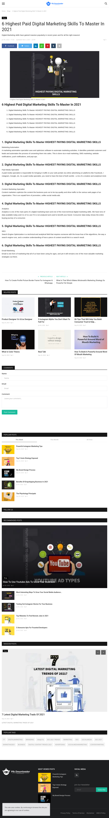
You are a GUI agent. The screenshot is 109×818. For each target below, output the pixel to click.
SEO (77, 739)
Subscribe (101, 790)
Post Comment (9, 412)
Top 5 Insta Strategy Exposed (27, 458)
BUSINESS (21, 744)
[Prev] (97, 652)
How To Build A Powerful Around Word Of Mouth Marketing (90, 353)
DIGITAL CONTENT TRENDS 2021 (40, 744)
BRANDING (30, 739)
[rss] (76, 775)
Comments (8, 368)
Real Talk (42, 352)
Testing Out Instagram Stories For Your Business (34, 604)
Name (4, 373)
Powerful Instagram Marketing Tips (29, 446)
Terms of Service (78, 813)
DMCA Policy (100, 813)
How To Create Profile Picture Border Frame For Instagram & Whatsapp (29, 281)
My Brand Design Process (25, 470)
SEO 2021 (98, 739)
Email (4, 384)
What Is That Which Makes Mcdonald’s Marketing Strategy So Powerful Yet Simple (80, 281)
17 (4, 739)
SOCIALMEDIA (87, 739)
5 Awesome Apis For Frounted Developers (31, 628)
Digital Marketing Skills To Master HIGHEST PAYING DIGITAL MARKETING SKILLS (42, 110)
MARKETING (67, 739)
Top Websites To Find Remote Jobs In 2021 (32, 616)
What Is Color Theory (11, 352)
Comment (6, 394)
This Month (54, 440)
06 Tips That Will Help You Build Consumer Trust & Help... (88, 320)
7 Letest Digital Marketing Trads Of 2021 (23, 714)
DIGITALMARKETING (15, 739)
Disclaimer (90, 813)
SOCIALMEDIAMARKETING (77, 744)
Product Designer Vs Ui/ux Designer (17, 319)
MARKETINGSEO (9, 744)
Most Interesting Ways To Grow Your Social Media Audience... (39, 592)
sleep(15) (40, 739)
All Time (89, 440)
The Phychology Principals (26, 493)
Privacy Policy (65, 813)
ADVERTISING (60, 744)
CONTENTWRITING (97, 744)
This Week (19, 440)
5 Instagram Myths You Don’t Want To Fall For (54, 320)
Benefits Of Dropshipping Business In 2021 (32, 482)
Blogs (8, 11)
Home (3, 11)
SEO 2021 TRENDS (53, 739)
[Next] (104, 652)
